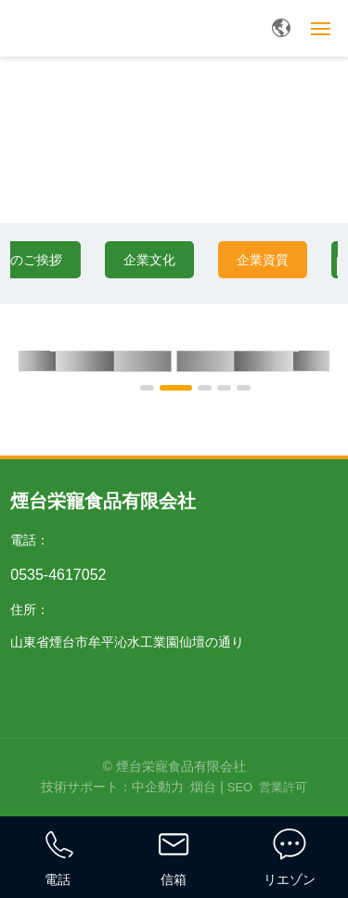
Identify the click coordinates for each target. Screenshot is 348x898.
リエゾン (290, 879)
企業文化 (149, 259)
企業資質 (263, 259)
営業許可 (283, 787)
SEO (239, 787)
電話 (58, 879)
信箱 (174, 879)
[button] (147, 388)
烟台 (203, 786)
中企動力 (158, 786)
